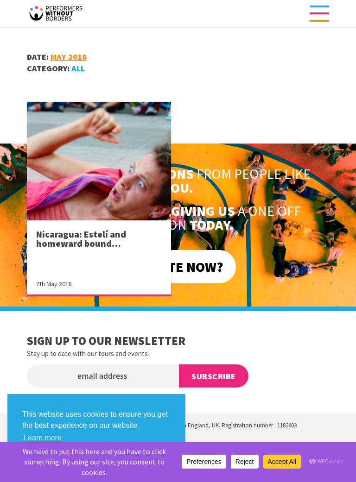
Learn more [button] (43, 438)
